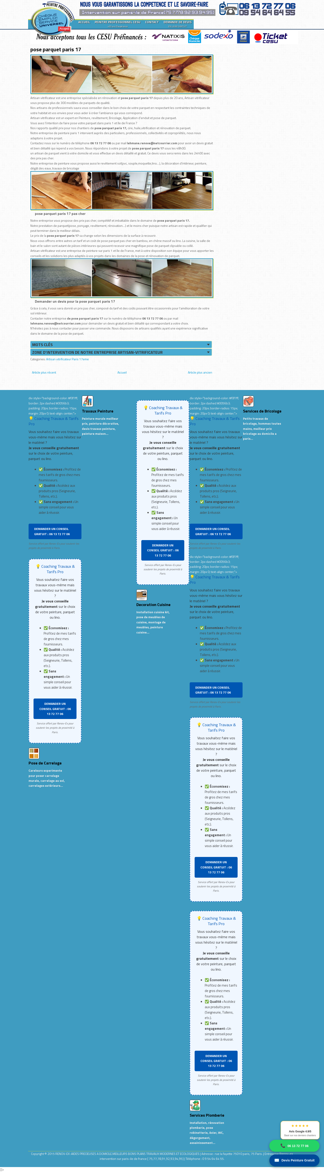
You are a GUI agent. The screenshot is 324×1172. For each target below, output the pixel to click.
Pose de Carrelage (45, 763)
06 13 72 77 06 (294, 1146)
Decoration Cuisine (153, 605)
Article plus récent (44, 372)
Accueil (122, 372)
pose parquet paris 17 (55, 49)
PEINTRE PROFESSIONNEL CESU (117, 24)
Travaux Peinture (97, 411)
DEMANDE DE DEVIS (177, 24)
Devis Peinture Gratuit (294, 1160)
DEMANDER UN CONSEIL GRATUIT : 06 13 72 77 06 (52, 531)
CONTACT (152, 22)
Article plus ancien (200, 372)
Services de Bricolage (262, 411)
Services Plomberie (207, 1115)
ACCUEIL (84, 22)
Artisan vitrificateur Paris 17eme (67, 359)
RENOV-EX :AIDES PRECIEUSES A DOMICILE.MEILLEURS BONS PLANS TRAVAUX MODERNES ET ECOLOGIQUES (127, 1153)
